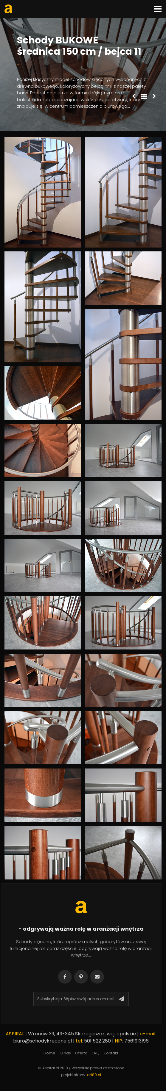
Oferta (81, 1053)
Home (49, 1053)
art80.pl (94, 1074)
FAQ (96, 1053)
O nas (65, 1053)
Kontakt (111, 1053)
